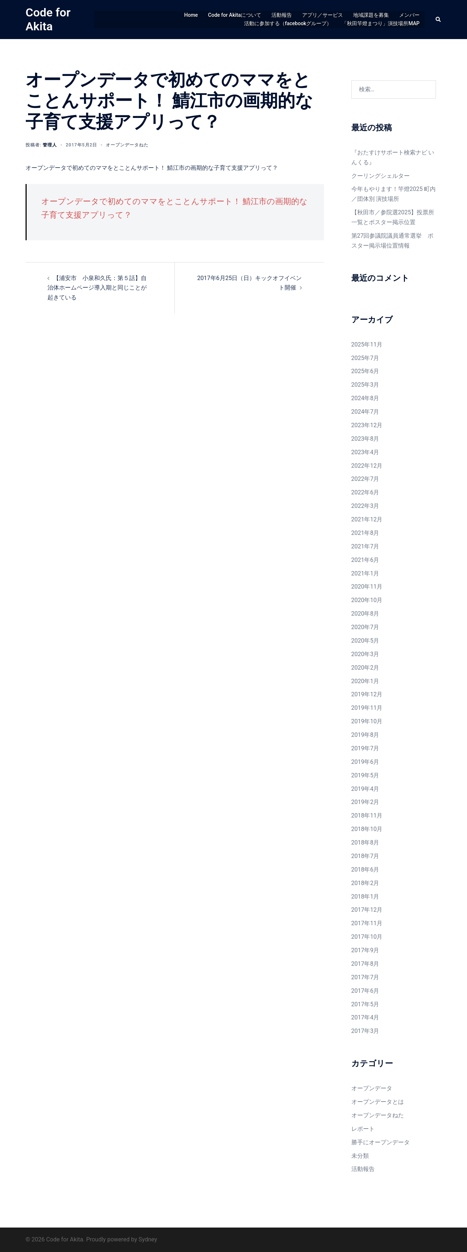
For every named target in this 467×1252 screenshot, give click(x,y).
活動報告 (281, 15)
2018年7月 (365, 856)
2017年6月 (365, 990)
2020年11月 (367, 586)
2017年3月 (365, 1030)
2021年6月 (365, 559)
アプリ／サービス (322, 15)
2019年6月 (365, 761)
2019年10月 (367, 721)
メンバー (409, 15)
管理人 (50, 145)
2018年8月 (365, 842)
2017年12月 (367, 909)
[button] (438, 19)
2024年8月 (365, 398)
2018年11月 (367, 815)
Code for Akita (48, 19)
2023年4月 (365, 452)
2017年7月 (365, 977)
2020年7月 (365, 627)
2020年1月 (365, 681)
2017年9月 (365, 950)
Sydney (148, 1239)
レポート (363, 1128)
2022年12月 (367, 465)
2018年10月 (367, 829)
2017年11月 (367, 923)
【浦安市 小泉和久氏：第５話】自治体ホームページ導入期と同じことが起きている (97, 288)
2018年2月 (365, 883)
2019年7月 (365, 748)
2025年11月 (367, 344)
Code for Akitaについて (234, 15)
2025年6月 (365, 371)
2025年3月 (365, 384)
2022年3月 (365, 505)
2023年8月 (365, 438)
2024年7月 (365, 411)
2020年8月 (365, 613)
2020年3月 (365, 654)
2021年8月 (365, 532)
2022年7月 (365, 478)
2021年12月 (367, 519)
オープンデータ (371, 1088)
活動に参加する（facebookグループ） (288, 23)
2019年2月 (365, 802)
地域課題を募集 (371, 15)
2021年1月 (365, 573)
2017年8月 (365, 963)
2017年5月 (365, 1004)
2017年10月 (367, 936)
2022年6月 (365, 492)
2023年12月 (367, 425)
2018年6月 (365, 869)
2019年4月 (365, 788)
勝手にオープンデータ (380, 1142)
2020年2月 (365, 667)
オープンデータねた (127, 145)
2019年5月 (365, 775)
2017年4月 (365, 1017)
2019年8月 (365, 734)
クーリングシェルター (380, 175)
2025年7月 (365, 358)
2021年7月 (365, 546)
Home (191, 15)
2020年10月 (367, 600)
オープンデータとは (377, 1101)
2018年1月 (365, 896)
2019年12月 (367, 694)
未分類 (360, 1155)
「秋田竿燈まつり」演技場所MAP (381, 23)
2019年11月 (367, 707)
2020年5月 (365, 640)
